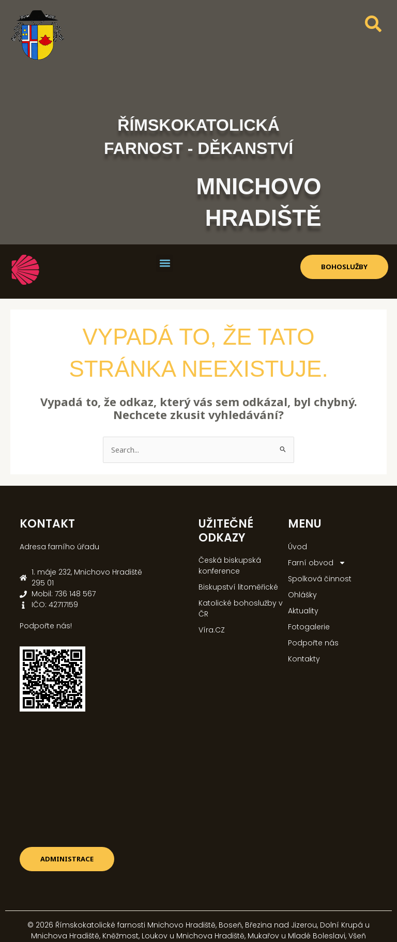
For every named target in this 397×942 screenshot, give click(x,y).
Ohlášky (302, 595)
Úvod (297, 547)
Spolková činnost (320, 579)
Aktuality (303, 611)
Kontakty (304, 659)
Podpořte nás (313, 643)
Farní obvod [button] (317, 563)
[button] (164, 263)
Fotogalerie (309, 627)
